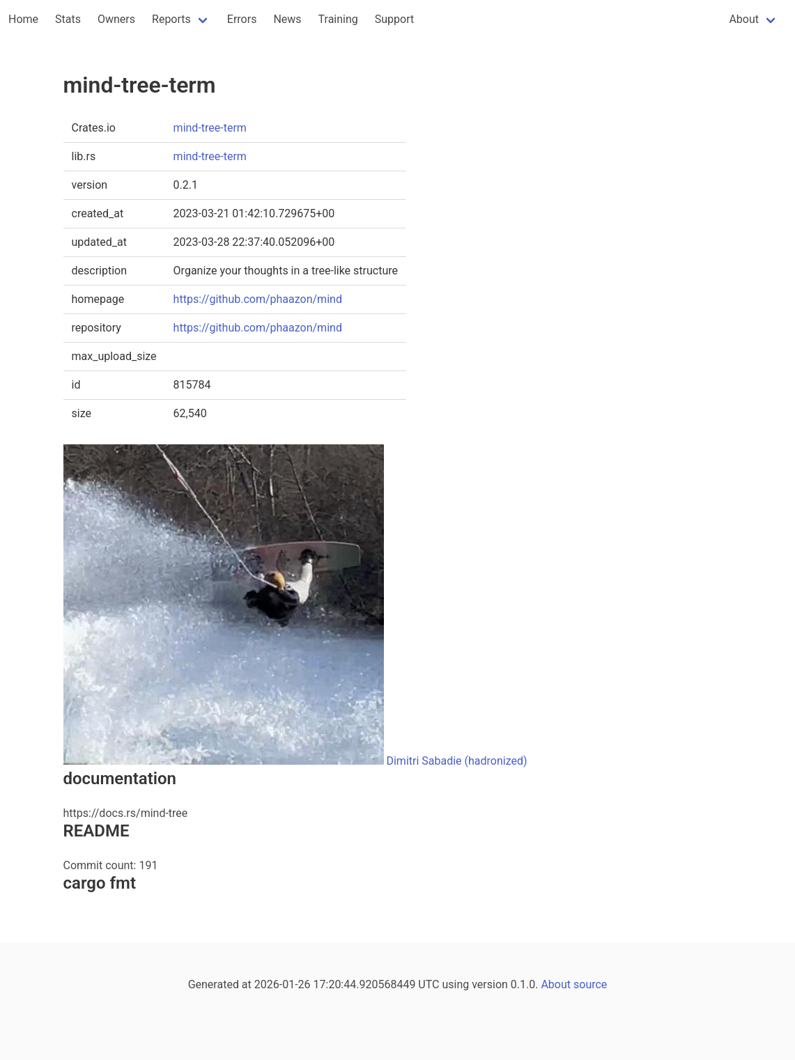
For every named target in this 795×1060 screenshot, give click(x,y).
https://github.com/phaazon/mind (257, 299)
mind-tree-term (210, 127)
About (744, 19)
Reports (171, 19)
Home (23, 19)
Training (338, 19)
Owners (116, 19)
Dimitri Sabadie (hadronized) (456, 760)
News (287, 19)
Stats (68, 19)
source (590, 984)
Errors (242, 19)
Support (394, 19)
